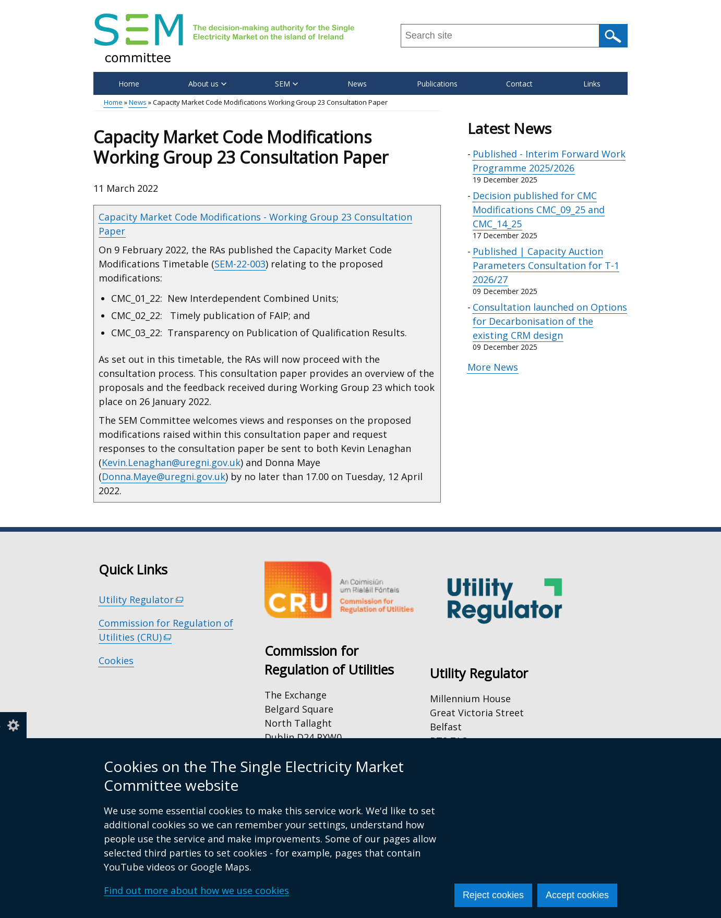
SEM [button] (286, 84)
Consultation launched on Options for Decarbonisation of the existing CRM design (550, 321)
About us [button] (207, 84)
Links (591, 84)
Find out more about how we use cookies (196, 890)
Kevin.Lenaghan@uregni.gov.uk (171, 462)
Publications (437, 84)
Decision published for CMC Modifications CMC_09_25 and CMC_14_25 (539, 209)
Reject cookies (493, 895)
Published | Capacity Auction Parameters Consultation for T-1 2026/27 (546, 265)
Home (128, 84)
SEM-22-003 (240, 264)
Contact (519, 84)
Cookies (116, 660)
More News (492, 367)
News (357, 84)
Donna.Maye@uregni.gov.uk (163, 476)
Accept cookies (577, 895)
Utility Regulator (141, 599)
